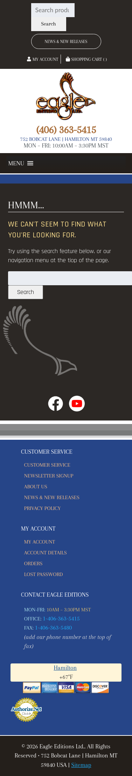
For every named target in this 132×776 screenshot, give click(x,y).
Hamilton (65, 667)
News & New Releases (66, 41)
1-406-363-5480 (53, 627)
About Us (35, 486)
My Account (42, 59)
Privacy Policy (42, 508)
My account (39, 542)
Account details (45, 552)
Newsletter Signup (48, 476)
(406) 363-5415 (66, 130)
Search (48, 24)
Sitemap (81, 765)
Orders (33, 563)
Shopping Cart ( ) (86, 59)
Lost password (43, 574)
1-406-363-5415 (61, 618)
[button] (16, 163)
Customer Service (47, 465)
